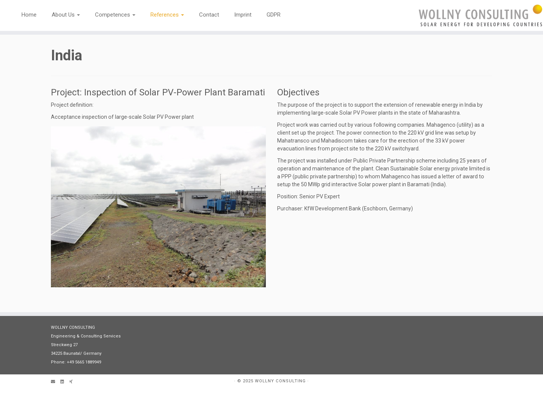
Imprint (243, 14)
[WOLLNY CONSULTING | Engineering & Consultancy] (480, 15)
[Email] (55, 382)
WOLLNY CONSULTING (280, 381)
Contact (209, 14)
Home (29, 14)
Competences (115, 14)
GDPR (274, 14)
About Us (66, 14)
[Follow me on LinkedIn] (64, 382)
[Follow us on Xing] (73, 382)
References (167, 14)
